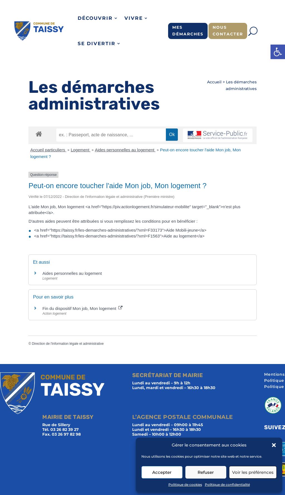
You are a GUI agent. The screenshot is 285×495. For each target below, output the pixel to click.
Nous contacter (228, 31)
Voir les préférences (253, 472)
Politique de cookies (185, 484)
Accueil (214, 81)
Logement (80, 149)
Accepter (161, 472)
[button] (278, 52)
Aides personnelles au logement (125, 149)
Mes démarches (187, 31)
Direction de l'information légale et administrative (68, 344)
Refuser (206, 472)
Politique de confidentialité (227, 484)
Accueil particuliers (48, 149)
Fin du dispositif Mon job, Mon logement (82, 308)
